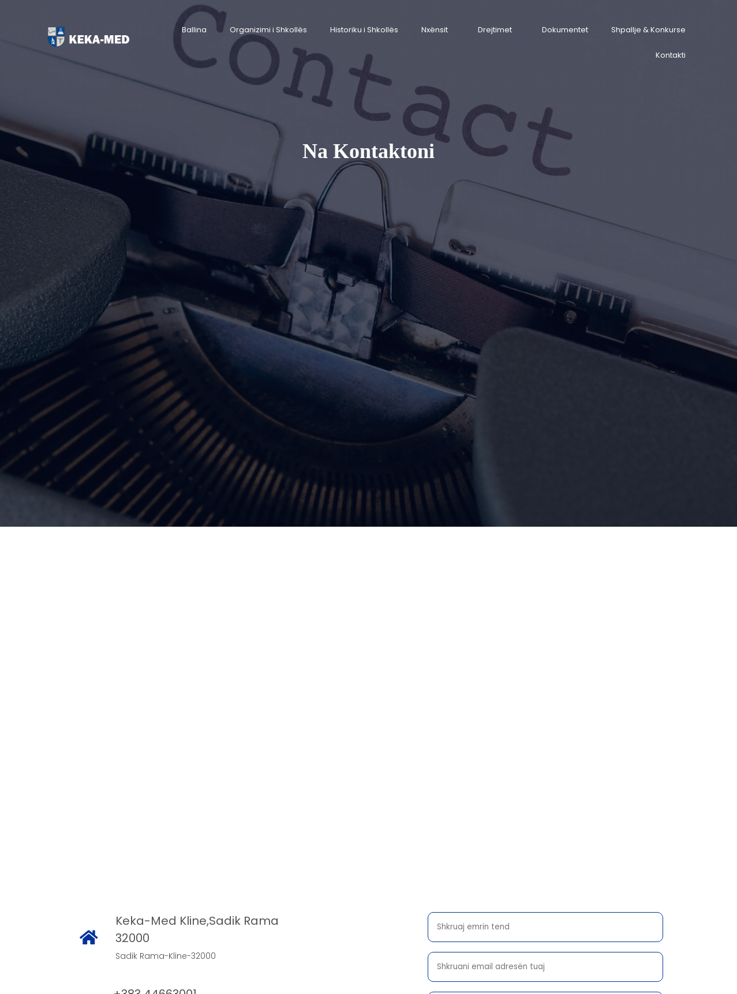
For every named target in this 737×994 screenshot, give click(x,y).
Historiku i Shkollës (364, 29)
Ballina (194, 29)
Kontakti (671, 55)
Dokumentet (565, 29)
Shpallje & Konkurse (648, 29)
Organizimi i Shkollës (268, 29)
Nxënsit (434, 29)
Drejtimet (495, 29)
